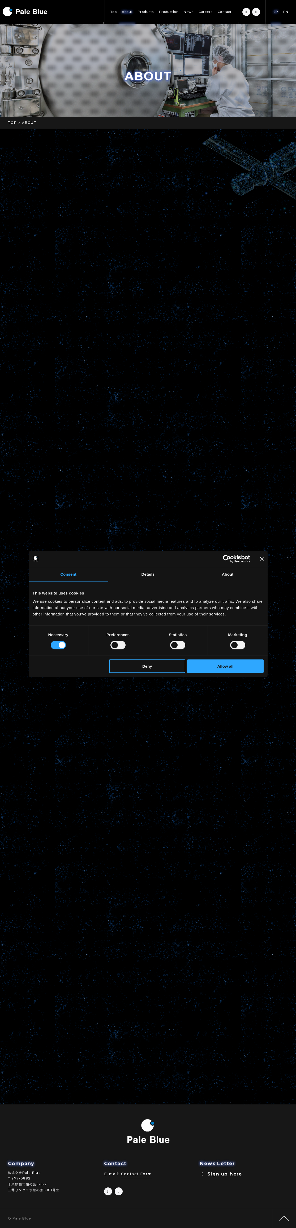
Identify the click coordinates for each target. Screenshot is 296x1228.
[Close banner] (262, 559)
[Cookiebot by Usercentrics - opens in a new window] (227, 559)
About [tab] (228, 574)
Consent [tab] (68, 574)
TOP (12, 123)
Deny (147, 666)
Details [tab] (148, 574)
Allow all (225, 666)
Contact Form (136, 1174)
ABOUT (29, 123)
